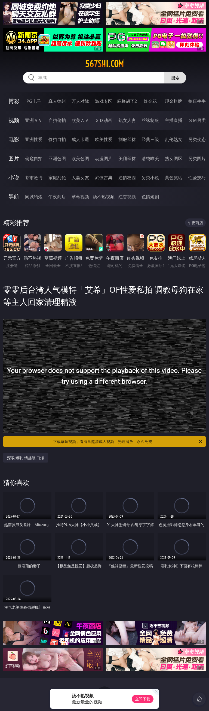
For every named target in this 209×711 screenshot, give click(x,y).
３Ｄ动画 (103, 120)
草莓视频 (80, 197)
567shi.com (104, 63)
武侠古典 (103, 178)
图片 (13, 158)
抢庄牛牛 (197, 101)
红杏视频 (127, 197)
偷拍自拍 (57, 139)
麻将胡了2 (127, 101)
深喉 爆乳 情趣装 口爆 (25, 457)
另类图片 (197, 158)
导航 (13, 196)
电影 (13, 139)
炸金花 (150, 101)
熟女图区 (173, 158)
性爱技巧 (197, 178)
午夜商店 (57, 197)
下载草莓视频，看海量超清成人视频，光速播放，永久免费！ (128, 441)
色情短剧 (150, 197)
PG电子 (33, 101)
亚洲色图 (57, 158)
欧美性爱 (103, 139)
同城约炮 (33, 197)
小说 (13, 177)
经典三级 (150, 139)
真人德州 (57, 101)
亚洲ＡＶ (33, 120)
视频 (13, 120)
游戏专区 (103, 101)
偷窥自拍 (33, 158)
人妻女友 (80, 178)
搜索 (175, 78)
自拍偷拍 (57, 120)
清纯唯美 (150, 158)
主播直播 (173, 120)
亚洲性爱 (33, 139)
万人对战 (80, 101)
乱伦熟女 (173, 139)
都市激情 (33, 178)
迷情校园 (127, 178)
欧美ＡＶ (80, 120)
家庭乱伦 (57, 178)
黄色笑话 (173, 178)
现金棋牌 (173, 101)
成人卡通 (80, 139)
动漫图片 (103, 158)
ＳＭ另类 (197, 120)
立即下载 (142, 698)
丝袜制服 (150, 120)
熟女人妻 (127, 120)
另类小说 (150, 178)
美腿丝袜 (127, 158)
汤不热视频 (104, 197)
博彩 (13, 101)
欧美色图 (80, 158)
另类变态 (197, 139)
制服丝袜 (127, 139)
